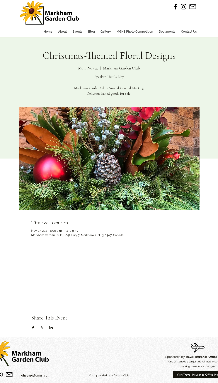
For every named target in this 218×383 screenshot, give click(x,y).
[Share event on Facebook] (33, 327)
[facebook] (175, 6)
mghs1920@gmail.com (34, 375)
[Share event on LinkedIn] (51, 327)
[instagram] (183, 6)
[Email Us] (193, 6)
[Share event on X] (42, 327)
